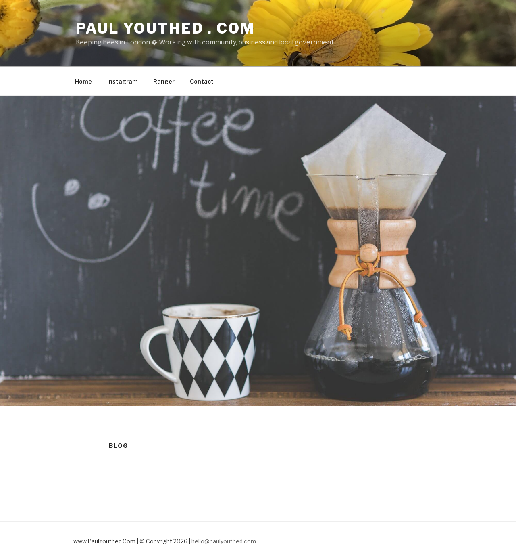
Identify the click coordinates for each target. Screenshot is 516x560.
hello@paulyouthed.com (223, 541)
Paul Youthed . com (165, 28)
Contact (202, 81)
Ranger (164, 81)
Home (83, 81)
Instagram (122, 81)
